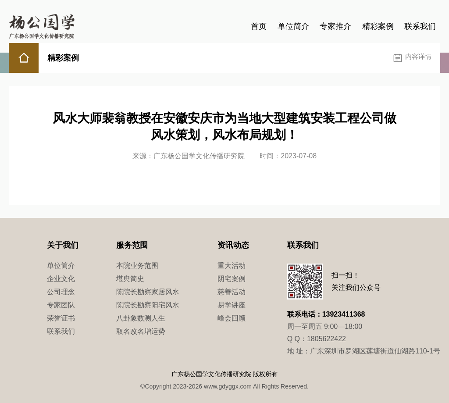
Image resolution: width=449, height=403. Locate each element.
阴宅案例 (231, 278)
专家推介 (335, 26)
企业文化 (61, 278)
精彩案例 (378, 26)
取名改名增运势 (140, 331)
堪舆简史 (130, 278)
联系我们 (420, 26)
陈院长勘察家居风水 (147, 292)
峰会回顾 (231, 318)
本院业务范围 (137, 265)
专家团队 (61, 305)
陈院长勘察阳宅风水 (147, 305)
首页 (259, 26)
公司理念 (61, 292)
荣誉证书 (61, 318)
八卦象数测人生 (140, 318)
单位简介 (293, 26)
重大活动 (231, 265)
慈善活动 (231, 292)
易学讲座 (231, 305)
